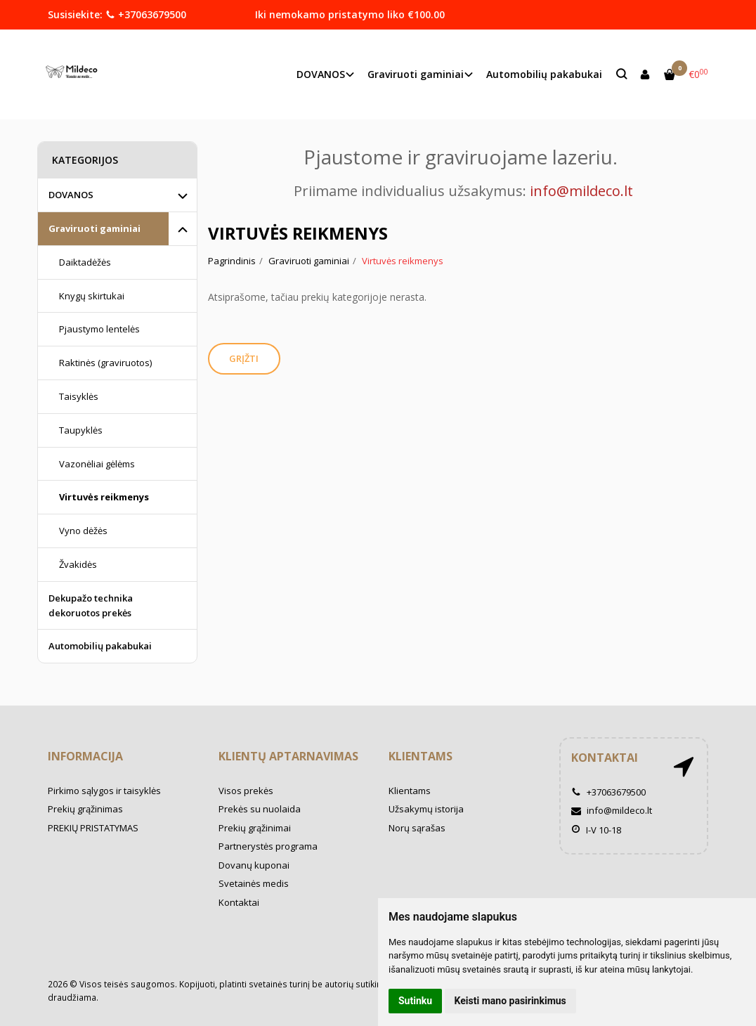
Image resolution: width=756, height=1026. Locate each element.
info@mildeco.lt (611, 810)
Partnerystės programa (268, 846)
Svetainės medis (254, 883)
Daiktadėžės (85, 262)
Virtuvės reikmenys (104, 497)
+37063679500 (145, 14)
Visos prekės (246, 790)
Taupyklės (81, 430)
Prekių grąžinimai (255, 828)
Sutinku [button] (415, 1000)
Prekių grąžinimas (85, 809)
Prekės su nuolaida (260, 809)
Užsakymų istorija (426, 809)
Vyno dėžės (83, 530)
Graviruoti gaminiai (94, 228)
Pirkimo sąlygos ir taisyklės (104, 790)
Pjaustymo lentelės (99, 329)
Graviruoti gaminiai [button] (415, 74)
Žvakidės (78, 564)
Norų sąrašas (417, 828)
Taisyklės (78, 396)
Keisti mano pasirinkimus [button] (510, 1000)
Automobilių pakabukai (544, 74)
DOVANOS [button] (320, 74)
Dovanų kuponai (254, 865)
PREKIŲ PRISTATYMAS (93, 828)
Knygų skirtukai (91, 296)
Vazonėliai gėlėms (97, 463)
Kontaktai (239, 902)
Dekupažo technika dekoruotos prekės (90, 605)
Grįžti (245, 358)
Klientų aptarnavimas (288, 756)
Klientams (420, 756)
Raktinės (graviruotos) (105, 362)
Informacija (85, 756)
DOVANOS (70, 194)
